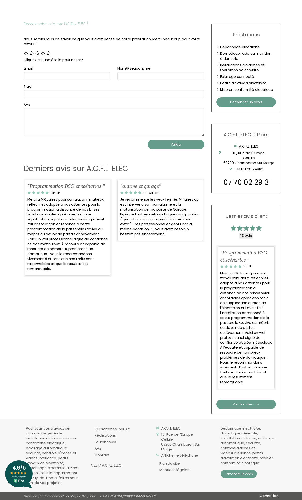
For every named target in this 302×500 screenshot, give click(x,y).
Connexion (269, 495)
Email (28, 68)
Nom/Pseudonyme (134, 68)
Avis (27, 104)
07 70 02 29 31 (247, 182)
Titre (28, 86)
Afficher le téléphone (179, 455)
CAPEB (150, 496)
